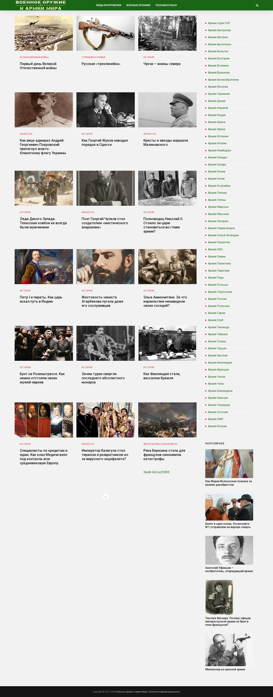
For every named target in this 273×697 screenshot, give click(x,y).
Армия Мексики (217, 214)
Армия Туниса (215, 341)
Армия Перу (214, 277)
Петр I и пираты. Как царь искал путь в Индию (41, 299)
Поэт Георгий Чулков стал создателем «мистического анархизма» (105, 223)
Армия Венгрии (216, 86)
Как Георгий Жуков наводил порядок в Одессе (105, 142)
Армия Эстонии (216, 412)
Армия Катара (215, 164)
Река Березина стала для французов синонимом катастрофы (164, 454)
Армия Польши (216, 284)
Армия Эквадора (217, 405)
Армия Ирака (215, 122)
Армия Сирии (215, 313)
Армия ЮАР (214, 419)
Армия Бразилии (217, 72)
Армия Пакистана (218, 263)
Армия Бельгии (216, 51)
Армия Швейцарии (218, 390)
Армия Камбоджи (218, 150)
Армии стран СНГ (217, 23)
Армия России (216, 299)
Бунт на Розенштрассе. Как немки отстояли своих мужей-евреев (42, 378)
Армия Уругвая (216, 355)
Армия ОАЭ (214, 249)
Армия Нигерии (216, 221)
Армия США (214, 320)
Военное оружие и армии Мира (131, 692)
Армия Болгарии (217, 58)
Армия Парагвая (217, 270)
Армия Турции (215, 348)
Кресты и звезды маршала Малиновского (165, 142)
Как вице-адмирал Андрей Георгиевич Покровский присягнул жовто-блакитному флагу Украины (43, 146)
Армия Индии (215, 115)
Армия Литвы (215, 200)
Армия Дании (215, 101)
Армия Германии (217, 93)
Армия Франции (217, 369)
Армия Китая (215, 178)
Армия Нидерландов (220, 228)
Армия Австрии (216, 37)
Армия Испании (216, 136)
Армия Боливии (217, 65)
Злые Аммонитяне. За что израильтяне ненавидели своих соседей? (165, 301)
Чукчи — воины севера (162, 64)
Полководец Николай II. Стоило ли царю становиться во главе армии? (163, 225)
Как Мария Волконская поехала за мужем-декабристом (228, 483)
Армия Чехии (215, 376)
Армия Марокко (217, 207)
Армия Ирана (215, 129)
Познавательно (166, 5)
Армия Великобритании (222, 79)
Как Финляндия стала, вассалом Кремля (161, 376)
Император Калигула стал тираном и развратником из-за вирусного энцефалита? (105, 454)
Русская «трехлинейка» (101, 64)
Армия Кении (215, 171)
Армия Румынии (217, 306)
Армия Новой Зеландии (222, 235)
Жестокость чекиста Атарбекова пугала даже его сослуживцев (102, 301)
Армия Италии (216, 143)
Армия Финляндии (218, 362)
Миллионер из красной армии (225, 669)
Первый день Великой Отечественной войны (38, 66)
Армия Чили (214, 383)
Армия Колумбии (217, 185)
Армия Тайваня (216, 334)
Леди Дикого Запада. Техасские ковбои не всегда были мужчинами (43, 223)
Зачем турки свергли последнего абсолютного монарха (103, 378)
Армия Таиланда (217, 327)
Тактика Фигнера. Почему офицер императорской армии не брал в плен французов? (228, 621)
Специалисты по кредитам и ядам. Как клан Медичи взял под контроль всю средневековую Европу (43, 456)
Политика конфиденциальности (164, 692)
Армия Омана (215, 256)
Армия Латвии (216, 192)
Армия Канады (216, 157)
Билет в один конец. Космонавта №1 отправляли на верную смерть (228, 525)
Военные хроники (138, 5)
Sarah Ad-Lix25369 (156, 472)
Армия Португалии (218, 292)
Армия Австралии (218, 30)
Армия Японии (216, 426)
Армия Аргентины (218, 44)
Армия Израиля (216, 108)
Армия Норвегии (217, 242)
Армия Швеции (216, 397)
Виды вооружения (108, 5)
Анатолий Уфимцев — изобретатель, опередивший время (229, 569)
